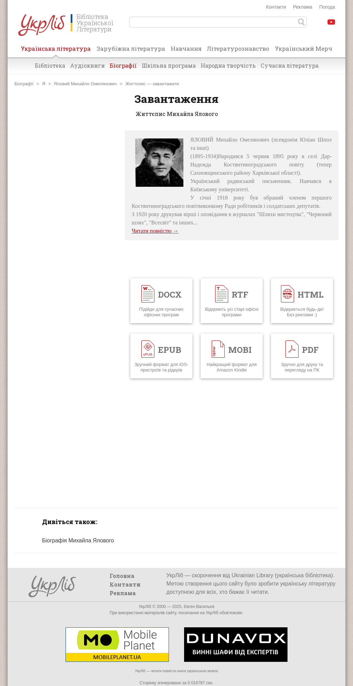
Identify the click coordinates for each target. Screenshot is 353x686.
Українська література (56, 51)
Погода (327, 6)
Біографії (123, 65)
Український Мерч (303, 48)
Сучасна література (290, 65)
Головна (122, 575)
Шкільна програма (169, 65)
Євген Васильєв (199, 606)
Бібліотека (50, 65)
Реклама (302, 6)
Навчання (186, 48)
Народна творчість (228, 65)
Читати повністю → (155, 231)
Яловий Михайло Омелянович (85, 83)
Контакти (276, 6)
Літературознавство (238, 48)
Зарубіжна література (131, 48)
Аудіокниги (87, 65)
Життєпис (135, 83)
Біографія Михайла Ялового (78, 540)
